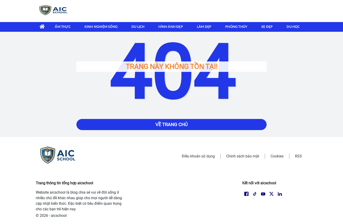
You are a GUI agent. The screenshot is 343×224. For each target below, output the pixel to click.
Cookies (277, 156)
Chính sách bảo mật (242, 156)
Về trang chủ (171, 124)
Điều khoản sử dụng (198, 156)
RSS (298, 156)
